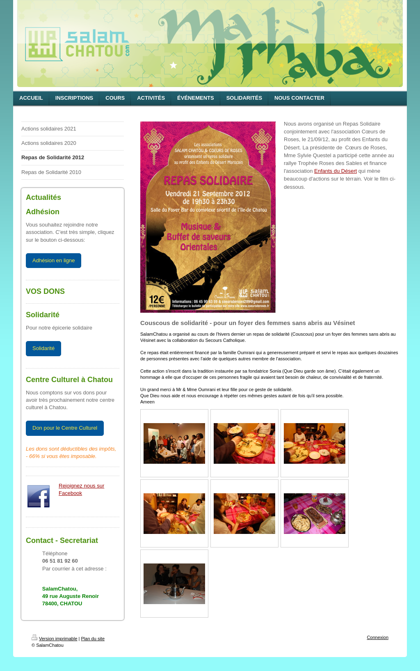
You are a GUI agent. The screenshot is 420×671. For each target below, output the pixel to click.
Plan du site (93, 638)
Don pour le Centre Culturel (64, 428)
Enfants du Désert (335, 171)
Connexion (377, 637)
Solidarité (43, 348)
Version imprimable (55, 638)
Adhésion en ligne (53, 260)
